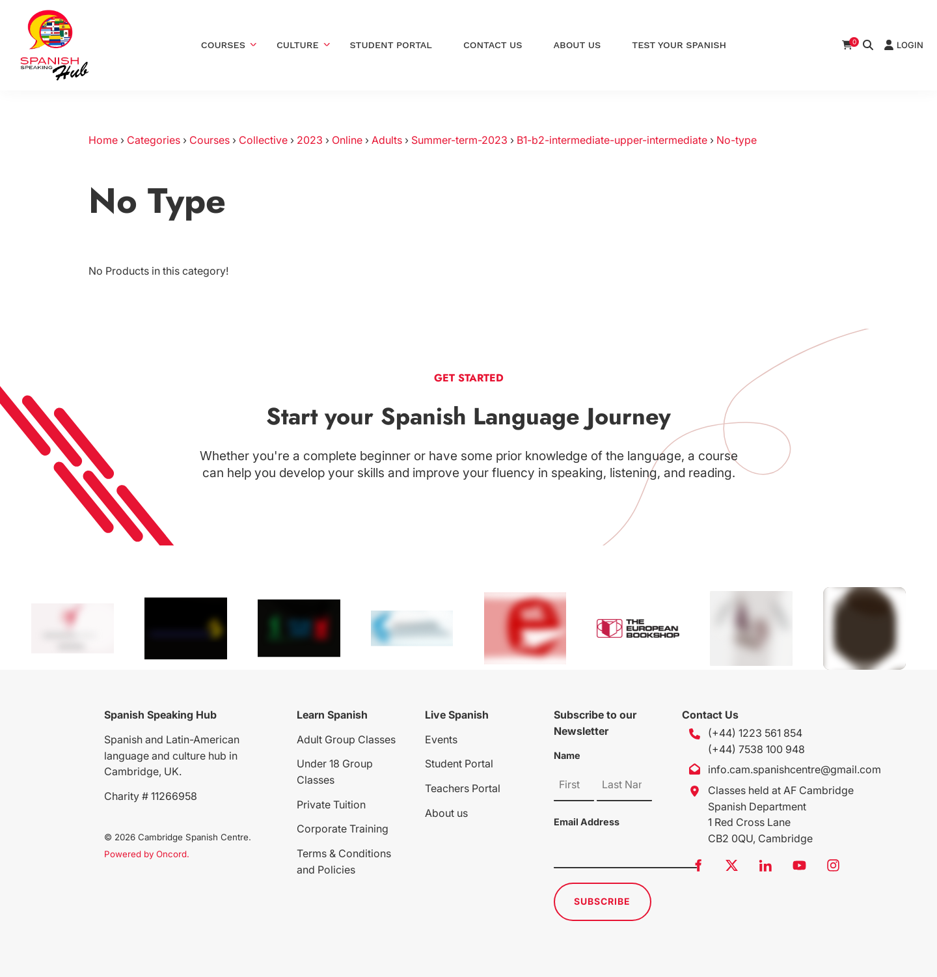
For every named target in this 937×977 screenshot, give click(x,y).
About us (446, 812)
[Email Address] (625, 852)
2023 (310, 139)
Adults (387, 139)
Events (441, 739)
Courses (223, 45)
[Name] (574, 785)
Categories (153, 139)
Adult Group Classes (346, 739)
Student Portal (391, 45)
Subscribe (602, 901)
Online (347, 139)
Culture (298, 45)
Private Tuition (331, 804)
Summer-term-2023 (459, 139)
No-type (736, 139)
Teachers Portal (462, 788)
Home (103, 139)
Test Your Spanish (679, 45)
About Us (577, 45)
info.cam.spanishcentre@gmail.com (794, 769)
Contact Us (493, 45)
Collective (263, 139)
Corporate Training (342, 828)
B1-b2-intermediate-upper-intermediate (612, 139)
